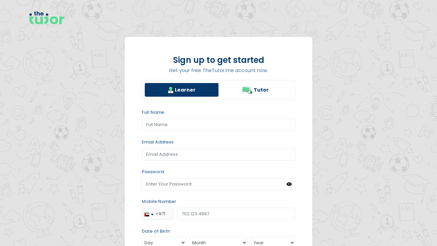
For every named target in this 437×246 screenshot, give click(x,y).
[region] (218, 123)
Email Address (157, 142)
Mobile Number (159, 201)
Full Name (153, 112)
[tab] (181, 90)
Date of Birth (156, 231)
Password (153, 171)
